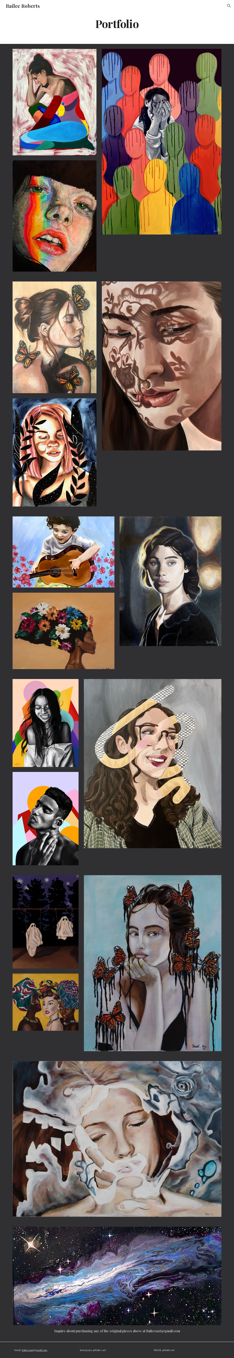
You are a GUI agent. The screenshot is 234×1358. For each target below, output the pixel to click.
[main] (117, 23)
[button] (229, 6)
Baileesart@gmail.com (34, 1350)
